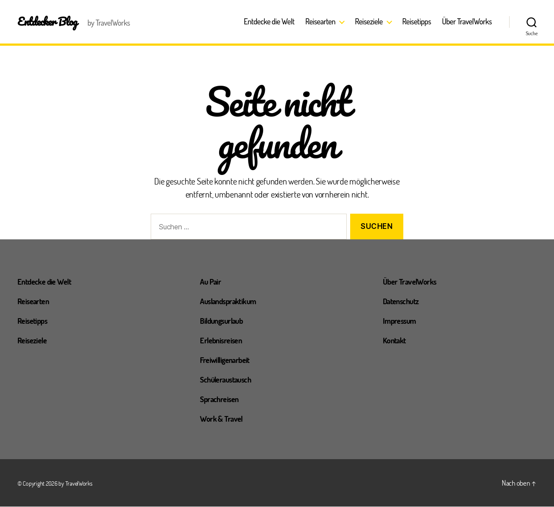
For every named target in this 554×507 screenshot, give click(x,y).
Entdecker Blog (48, 21)
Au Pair (211, 281)
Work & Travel (223, 418)
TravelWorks (78, 484)
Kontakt (396, 340)
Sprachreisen (221, 398)
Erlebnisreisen (223, 340)
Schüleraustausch (228, 379)
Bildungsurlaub (224, 320)
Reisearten (320, 21)
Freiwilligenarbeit (228, 359)
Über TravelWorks (467, 21)
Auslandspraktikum (231, 300)
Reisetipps (416, 21)
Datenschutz (403, 300)
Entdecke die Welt (269, 21)
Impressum (401, 320)
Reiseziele (369, 21)
